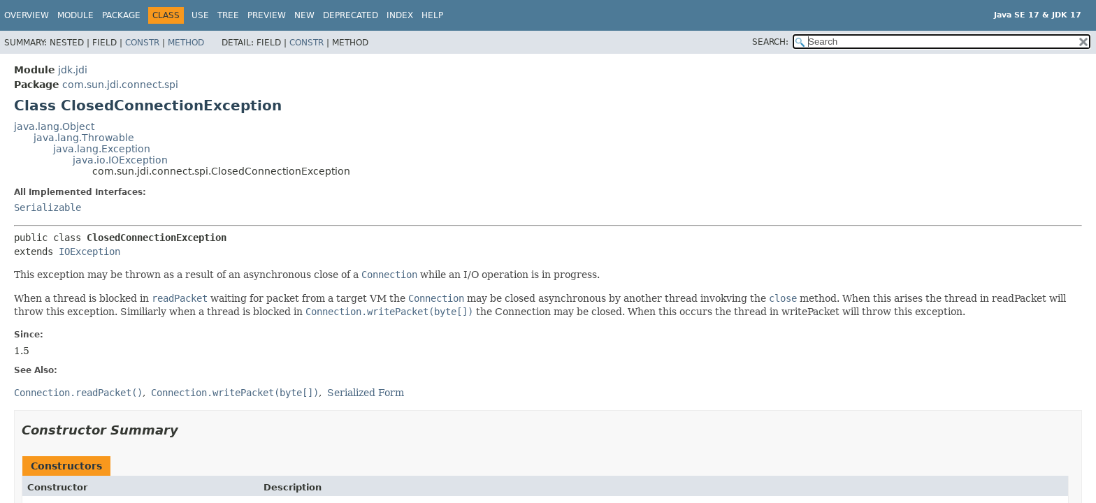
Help (432, 15)
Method (186, 43)
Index (400, 15)
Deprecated (350, 15)
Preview (266, 15)
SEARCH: (770, 42)
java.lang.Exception (101, 148)
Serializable (47, 207)
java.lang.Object (54, 126)
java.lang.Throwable (84, 137)
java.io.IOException (120, 160)
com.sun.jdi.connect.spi (120, 84)
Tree (228, 15)
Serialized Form (365, 392)
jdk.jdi (72, 69)
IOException (89, 251)
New (304, 15)
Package (121, 15)
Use (200, 15)
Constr (142, 43)
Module (75, 15)
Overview (26, 15)
